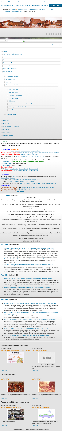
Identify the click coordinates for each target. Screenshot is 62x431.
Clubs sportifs (10, 82)
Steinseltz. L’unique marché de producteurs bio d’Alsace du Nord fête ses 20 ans (26, 328)
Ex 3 (25, 189)
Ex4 (30, 189)
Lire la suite (4, 370)
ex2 (30, 187)
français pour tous (54, 152)
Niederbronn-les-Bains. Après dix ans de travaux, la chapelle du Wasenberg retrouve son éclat (30, 303)
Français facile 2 (35, 151)
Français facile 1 (14, 169)
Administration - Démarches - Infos (19, 2)
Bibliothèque (12, 101)
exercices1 (11, 181)
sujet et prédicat (19, 181)
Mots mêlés (34, 170)
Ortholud (32, 183)
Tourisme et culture (11, 114)
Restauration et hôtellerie (40, 5)
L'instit (12, 151)
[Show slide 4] (53, 34)
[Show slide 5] (56, 34)
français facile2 (43, 152)
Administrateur (7, 132)
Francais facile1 (41, 183)
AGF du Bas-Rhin (13, 89)
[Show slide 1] (47, 34)
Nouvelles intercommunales (11, 126)
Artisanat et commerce (23, 5)
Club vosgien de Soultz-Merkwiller (18, 107)
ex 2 (22, 189)
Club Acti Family (6, 348)
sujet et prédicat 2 (30, 181)
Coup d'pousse (13, 110)
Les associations (55, 5)
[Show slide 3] (51, 34)
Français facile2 (26, 179)
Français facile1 (25, 151)
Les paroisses (48, 2)
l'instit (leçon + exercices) (29, 156)
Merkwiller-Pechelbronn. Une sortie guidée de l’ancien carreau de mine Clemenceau (27, 259)
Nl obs (36, 154)
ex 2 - (22, 191)
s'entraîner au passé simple (45, 187)
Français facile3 (35, 179)
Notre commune (37, 2)
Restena (12, 178)
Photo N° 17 (5, 380)
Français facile (41, 156)
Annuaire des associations (13, 76)
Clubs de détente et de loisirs (14, 85)
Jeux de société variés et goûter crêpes (15, 350)
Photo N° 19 (36, 380)
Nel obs (27, 152)
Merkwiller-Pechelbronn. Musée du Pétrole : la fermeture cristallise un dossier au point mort (29, 248)
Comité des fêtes (10, 79)
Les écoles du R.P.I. (7, 5)
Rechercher (4, 41)
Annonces (6, 123)
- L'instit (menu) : (6, 161)
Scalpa (20, 170)
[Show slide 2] (49, 34)
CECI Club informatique (15, 95)
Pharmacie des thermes (40, 407)
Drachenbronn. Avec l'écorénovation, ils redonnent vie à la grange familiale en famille (27, 287)
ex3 (34, 187)
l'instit (6, 169)
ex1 (18, 189)
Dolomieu (25, 187)
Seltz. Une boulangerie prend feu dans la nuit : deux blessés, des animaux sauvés (26, 335)
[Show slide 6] (58, 34)
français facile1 (34, 152)
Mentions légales (8, 135)
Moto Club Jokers (13, 92)
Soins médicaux (36, 405)
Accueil (3, 2)
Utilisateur (6, 129)
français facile (30, 154)
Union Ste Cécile (13, 98)
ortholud (17, 151)
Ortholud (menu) (7, 163)
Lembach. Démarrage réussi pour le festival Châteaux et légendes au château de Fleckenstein (30, 319)
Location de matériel (39, 350)
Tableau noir (26, 170)
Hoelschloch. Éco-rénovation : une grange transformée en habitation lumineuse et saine (28, 278)
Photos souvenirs (6, 378)
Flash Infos (6, 120)
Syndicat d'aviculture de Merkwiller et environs (21, 104)
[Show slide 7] (60, 34)
